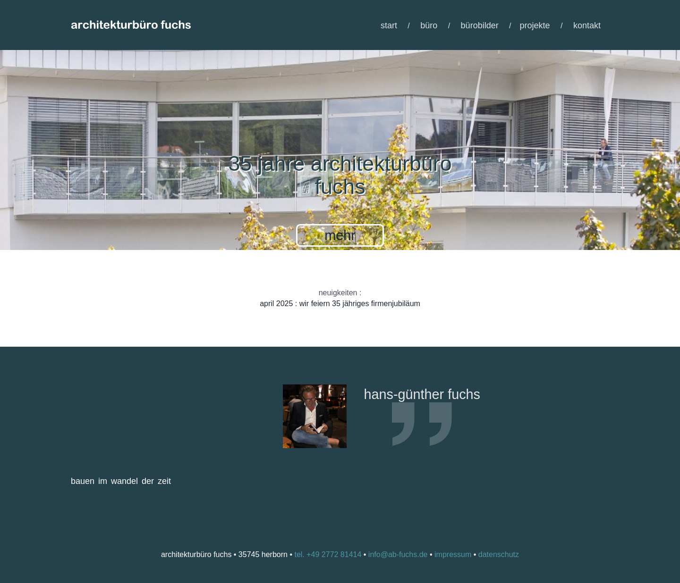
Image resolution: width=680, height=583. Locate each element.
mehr (340, 235)
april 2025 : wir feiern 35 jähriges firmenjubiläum (340, 304)
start (389, 25)
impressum (452, 554)
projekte (535, 25)
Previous (326, 497)
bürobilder (480, 25)
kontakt (587, 25)
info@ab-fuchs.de (398, 554)
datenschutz (498, 554)
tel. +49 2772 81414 (327, 554)
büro (428, 25)
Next (353, 497)
